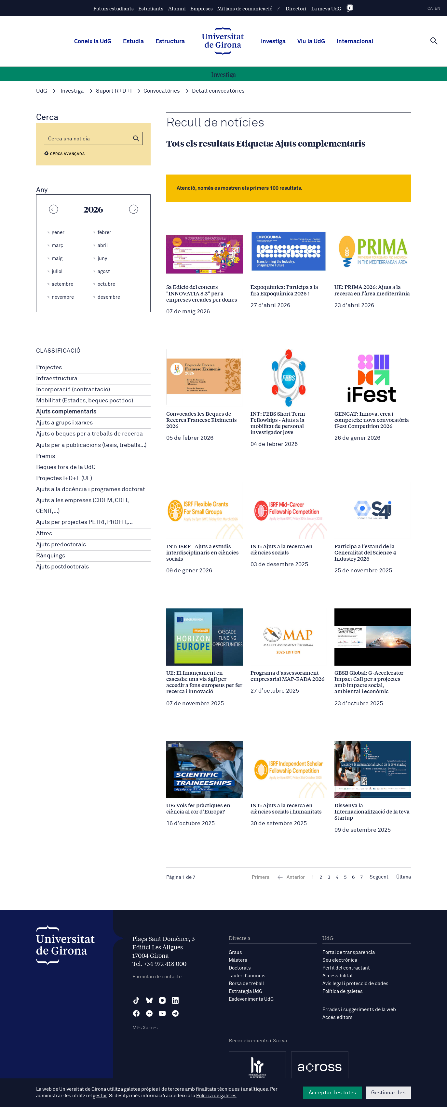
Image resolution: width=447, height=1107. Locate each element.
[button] (136, 138)
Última (403, 877)
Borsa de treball (246, 983)
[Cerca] (433, 41)
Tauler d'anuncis (247, 975)
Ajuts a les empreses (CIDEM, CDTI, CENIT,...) (82, 506)
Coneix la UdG (92, 42)
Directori (296, 8)
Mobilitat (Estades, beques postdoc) (84, 401)
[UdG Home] (223, 42)
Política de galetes (342, 991)
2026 (93, 209)
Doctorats (240, 968)
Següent (379, 877)
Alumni (177, 8)
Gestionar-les (388, 1092)
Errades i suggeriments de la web (359, 1009)
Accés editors (337, 1017)
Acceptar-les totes (332, 1092)
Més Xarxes (145, 1027)
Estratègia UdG (245, 991)
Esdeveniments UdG (251, 999)
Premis (45, 456)
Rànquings (50, 556)
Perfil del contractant (346, 968)
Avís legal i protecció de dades (355, 983)
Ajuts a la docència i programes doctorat (90, 489)
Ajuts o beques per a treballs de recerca (89, 434)
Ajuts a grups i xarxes (64, 423)
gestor (100, 1096)
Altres (44, 534)
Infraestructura (56, 379)
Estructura (170, 42)
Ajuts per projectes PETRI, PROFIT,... (84, 522)
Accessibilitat (337, 975)
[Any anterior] (53, 208)
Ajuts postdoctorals (62, 567)
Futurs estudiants (113, 8)
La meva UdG (326, 8)
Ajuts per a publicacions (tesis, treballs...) (91, 445)
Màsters (238, 960)
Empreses (201, 8)
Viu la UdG (311, 42)
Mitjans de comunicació (245, 8)
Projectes (49, 368)
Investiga (273, 42)
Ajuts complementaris (66, 412)
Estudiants (150, 8)
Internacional (355, 42)
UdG (41, 91)
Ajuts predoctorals (61, 545)
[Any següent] (133, 208)
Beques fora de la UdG (66, 467)
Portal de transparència (348, 952)
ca (430, 9)
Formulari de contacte (157, 976)
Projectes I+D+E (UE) (64, 478)
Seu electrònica (339, 960)
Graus (235, 952)
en (437, 9)
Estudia (133, 42)
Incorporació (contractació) (73, 390)
